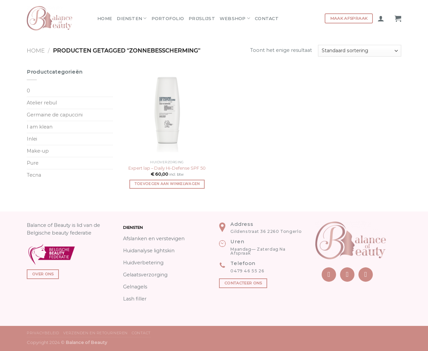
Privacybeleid (43, 333)
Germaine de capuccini (55, 115)
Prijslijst (202, 18)
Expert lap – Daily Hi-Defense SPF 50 (167, 168)
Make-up (38, 151)
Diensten (132, 18)
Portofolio (167, 18)
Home (104, 18)
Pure (32, 163)
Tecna (34, 175)
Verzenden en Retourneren (95, 333)
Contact (267, 18)
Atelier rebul (42, 103)
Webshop (235, 18)
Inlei (32, 139)
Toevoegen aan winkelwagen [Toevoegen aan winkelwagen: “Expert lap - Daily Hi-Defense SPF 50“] (167, 184)
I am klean (39, 127)
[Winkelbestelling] (359, 51)
